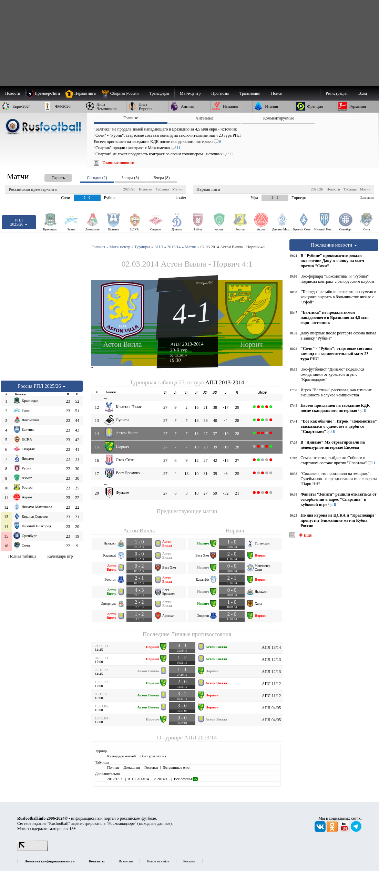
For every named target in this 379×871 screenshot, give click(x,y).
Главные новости (118, 162)
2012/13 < (115, 779)
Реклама (189, 861)
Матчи (177, 189)
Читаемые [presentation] (204, 118)
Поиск (276, 93)
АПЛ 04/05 (271, 707)
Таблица (162, 189)
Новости (145, 189)
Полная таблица (22, 556)
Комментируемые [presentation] (278, 118)
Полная (113, 767)
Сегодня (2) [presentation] (97, 177)
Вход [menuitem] (362, 93)
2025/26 (129, 189)
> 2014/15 (161, 779)
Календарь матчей (121, 756)
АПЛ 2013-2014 (187, 344)
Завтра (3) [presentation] (130, 177)
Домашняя (131, 767)
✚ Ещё (304, 535)
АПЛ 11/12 (271, 683)
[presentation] (51, 176)
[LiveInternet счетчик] (32, 849)
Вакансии (126, 861)
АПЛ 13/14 (271, 647)
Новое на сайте (158, 861)
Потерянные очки (177, 767)
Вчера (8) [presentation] (161, 177)
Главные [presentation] (130, 117)
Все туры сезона (153, 756)
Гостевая (151, 767)
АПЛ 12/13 (271, 659)
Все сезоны (186, 779)
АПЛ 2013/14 (200, 737)
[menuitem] (122, 93)
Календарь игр (60, 556)
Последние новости (334, 245)
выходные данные (155, 823)
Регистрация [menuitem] (337, 93)
